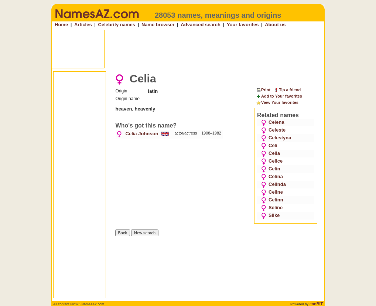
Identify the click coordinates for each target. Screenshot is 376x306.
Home (61, 24)
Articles (83, 24)
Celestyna (276, 137)
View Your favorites (277, 102)
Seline (272, 207)
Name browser (158, 24)
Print (263, 90)
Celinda (273, 184)
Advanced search (201, 24)
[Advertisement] (188, 49)
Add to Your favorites (279, 96)
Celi (269, 145)
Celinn (272, 200)
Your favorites (243, 24)
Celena (272, 122)
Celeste (273, 130)
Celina (272, 176)
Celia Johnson (142, 133)
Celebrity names (116, 24)
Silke (270, 215)
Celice (272, 161)
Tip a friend (287, 90)
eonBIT (316, 304)
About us (275, 24)
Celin (270, 168)
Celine (272, 192)
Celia (270, 153)
